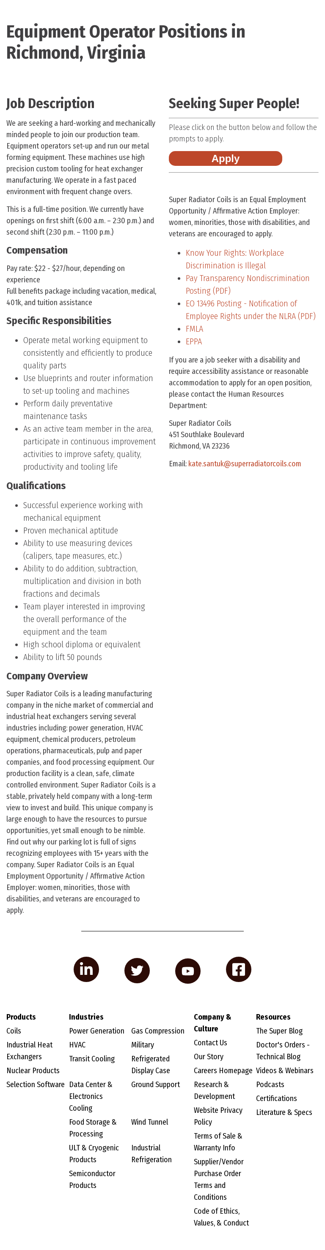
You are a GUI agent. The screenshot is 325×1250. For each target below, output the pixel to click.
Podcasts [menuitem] (270, 1084)
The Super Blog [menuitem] (279, 1031)
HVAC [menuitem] (77, 1045)
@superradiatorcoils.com (244, 463)
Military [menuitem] (142, 1045)
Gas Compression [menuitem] (158, 1031)
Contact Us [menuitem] (210, 1042)
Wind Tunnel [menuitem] (149, 1122)
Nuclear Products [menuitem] (33, 1070)
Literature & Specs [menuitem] (284, 1112)
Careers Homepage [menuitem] (223, 1070)
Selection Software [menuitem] (35, 1084)
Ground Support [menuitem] (155, 1084)
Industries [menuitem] (86, 1017)
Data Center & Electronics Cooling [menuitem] (91, 1096)
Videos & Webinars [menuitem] (285, 1070)
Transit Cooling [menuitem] (92, 1058)
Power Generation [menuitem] (96, 1031)
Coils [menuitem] (13, 1031)
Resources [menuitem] (273, 1017)
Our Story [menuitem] (208, 1056)
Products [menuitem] (21, 1017)
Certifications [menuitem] (276, 1098)
